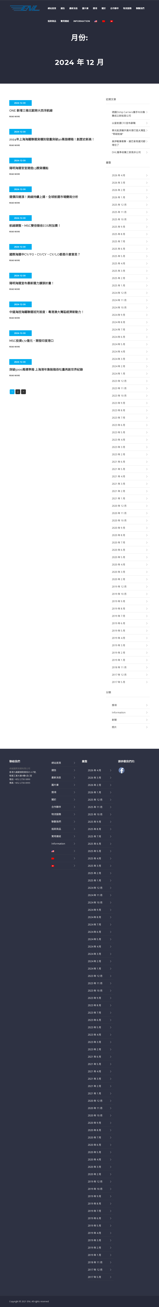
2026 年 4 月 (118, 175)
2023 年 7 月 (118, 417)
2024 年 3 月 (118, 359)
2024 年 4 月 (118, 351)
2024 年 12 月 (119, 292)
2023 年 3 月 (118, 447)
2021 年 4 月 (118, 476)
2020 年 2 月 (118, 579)
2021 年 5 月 (118, 469)
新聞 (114, 719)
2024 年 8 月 (118, 322)
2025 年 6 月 (118, 248)
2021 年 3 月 (118, 483)
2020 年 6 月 (118, 550)
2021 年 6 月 (118, 461)
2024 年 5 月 (118, 344)
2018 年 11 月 (119, 667)
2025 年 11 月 (119, 212)
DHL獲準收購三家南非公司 (126, 152)
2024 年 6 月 (118, 337)
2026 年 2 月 (118, 190)
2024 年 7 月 (118, 329)
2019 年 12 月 (119, 586)
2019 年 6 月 (118, 623)
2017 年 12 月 (119, 674)
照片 (114, 727)
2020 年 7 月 (118, 542)
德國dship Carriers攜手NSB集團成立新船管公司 (128, 113)
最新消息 (73, 8)
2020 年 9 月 (118, 527)
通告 (63, 8)
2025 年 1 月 (118, 285)
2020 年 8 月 (118, 535)
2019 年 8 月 (118, 608)
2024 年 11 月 (119, 300)
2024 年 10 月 (119, 307)
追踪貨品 (52, 21)
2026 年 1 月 (118, 197)
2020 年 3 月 (118, 572)
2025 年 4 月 (118, 263)
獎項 (95, 8)
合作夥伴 (114, 8)
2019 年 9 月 (118, 601)
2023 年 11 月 (119, 388)
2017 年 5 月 (118, 682)
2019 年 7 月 (118, 616)
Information (81, 21)
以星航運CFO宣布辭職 (124, 123)
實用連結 (65, 21)
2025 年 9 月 (118, 226)
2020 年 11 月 (119, 513)
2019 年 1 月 (118, 660)
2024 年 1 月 (118, 373)
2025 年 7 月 (118, 241)
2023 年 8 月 (118, 410)
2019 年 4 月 (118, 638)
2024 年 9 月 (118, 315)
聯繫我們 (140, 8)
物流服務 (127, 8)
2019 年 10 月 (119, 594)
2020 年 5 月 (118, 557)
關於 (104, 8)
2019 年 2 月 (118, 652)
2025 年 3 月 (118, 270)
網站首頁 (52, 8)
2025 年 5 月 (118, 256)
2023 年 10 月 (119, 395)
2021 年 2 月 (118, 491)
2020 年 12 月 (119, 505)
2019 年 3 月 (118, 645)
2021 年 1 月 (118, 498)
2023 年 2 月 (118, 454)
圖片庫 (85, 8)
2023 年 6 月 (118, 425)
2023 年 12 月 (119, 381)
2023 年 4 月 (118, 439)
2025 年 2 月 (118, 278)
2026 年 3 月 (118, 182)
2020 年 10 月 (119, 520)
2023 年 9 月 (118, 403)
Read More (14, 116)
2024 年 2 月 (118, 366)
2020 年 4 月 (118, 564)
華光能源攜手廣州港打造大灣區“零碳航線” (128, 132)
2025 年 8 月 (118, 234)
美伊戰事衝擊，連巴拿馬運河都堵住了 (128, 143)
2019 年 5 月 (118, 630)
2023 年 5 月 (118, 432)
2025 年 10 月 (119, 219)
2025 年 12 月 (119, 204)
